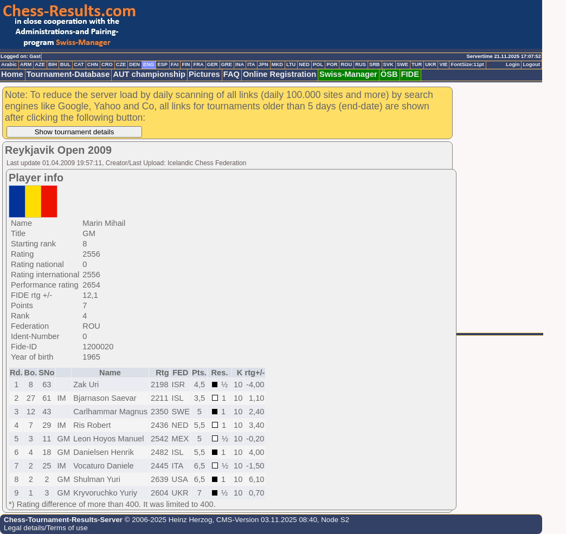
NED (304, 64)
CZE (121, 64)
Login (512, 64)
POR (331, 64)
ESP (162, 64)
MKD (277, 64)
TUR (416, 64)
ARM (25, 64)
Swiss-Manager (348, 74)
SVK (388, 64)
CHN (92, 64)
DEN (134, 64)
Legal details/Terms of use (46, 528)
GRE (226, 64)
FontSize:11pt (467, 64)
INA (239, 64)
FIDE (410, 74)
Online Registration (279, 74)
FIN (186, 64)
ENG (148, 64)
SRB (374, 64)
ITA (251, 64)
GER (212, 64)
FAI (175, 64)
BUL (65, 64)
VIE (443, 64)
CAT (78, 64)
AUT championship (149, 74)
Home (12, 74)
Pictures (204, 74)
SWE (402, 64)
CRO (107, 64)
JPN (263, 64)
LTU (290, 64)
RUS (360, 64)
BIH (52, 64)
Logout (531, 64)
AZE (40, 64)
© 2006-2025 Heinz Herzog (167, 520)
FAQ (231, 74)
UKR (430, 64)
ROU (346, 64)
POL (318, 64)
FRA (198, 64)
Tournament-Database (68, 74)
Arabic (9, 64)
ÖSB (389, 74)
